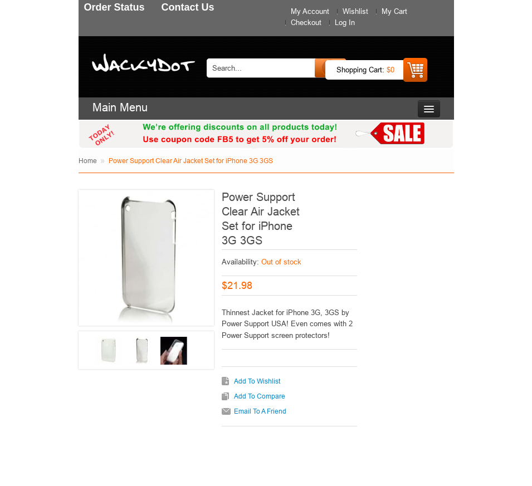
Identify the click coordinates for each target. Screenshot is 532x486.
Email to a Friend (260, 411)
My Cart (394, 11)
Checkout (306, 22)
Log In (345, 22)
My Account (310, 11)
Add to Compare (259, 396)
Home (88, 160)
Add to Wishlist (257, 381)
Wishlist (355, 11)
